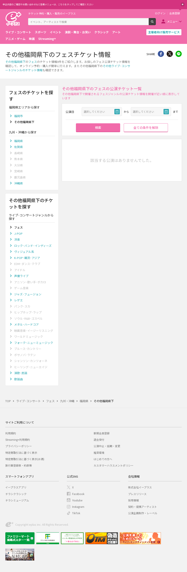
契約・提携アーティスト (142, 506)
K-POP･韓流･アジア (27, 258)
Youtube (77, 500)
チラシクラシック (16, 494)
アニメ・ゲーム (15, 39)
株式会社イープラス (140, 487)
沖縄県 (18, 183)
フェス (32, 62)
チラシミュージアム (17, 500)
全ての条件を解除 (145, 127)
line (178, 54)
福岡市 (18, 116)
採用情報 (133, 500)
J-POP (18, 233)
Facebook (78, 494)
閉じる (182, 4)
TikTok (76, 513)
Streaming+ (47, 39)
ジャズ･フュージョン (27, 294)
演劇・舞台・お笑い (78, 32)
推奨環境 (99, 452)
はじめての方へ (103, 459)
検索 (98, 127)
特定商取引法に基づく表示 (21, 452)
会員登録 (174, 13)
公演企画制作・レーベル (142, 513)
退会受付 (99, 439)
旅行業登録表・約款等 (18, 465)
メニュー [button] (172, 21)
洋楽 (17, 239)
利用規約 (10, 433)
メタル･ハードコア (26, 324)
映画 (32, 39)
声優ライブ (21, 276)
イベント (55, 32)
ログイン (160, 13)
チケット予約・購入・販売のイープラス (52, 13)
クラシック (101, 32)
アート (116, 32)
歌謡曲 (18, 379)
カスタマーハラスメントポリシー (113, 465)
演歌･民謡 (20, 373)
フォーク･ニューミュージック (33, 343)
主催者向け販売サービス (164, 32)
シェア (161, 54)
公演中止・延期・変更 (107, 446)
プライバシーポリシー (18, 446)
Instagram (78, 506)
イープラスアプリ (15, 487)
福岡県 (18, 141)
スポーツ (40, 32)
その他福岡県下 (15, 62)
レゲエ (18, 300)
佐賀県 (18, 147)
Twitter (170, 54)
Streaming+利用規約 (17, 439)
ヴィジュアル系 (24, 251)
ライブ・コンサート (18, 32)
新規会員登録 (102, 433)
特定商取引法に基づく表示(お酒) (24, 459)
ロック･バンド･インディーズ (33, 246)
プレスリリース (137, 494)
